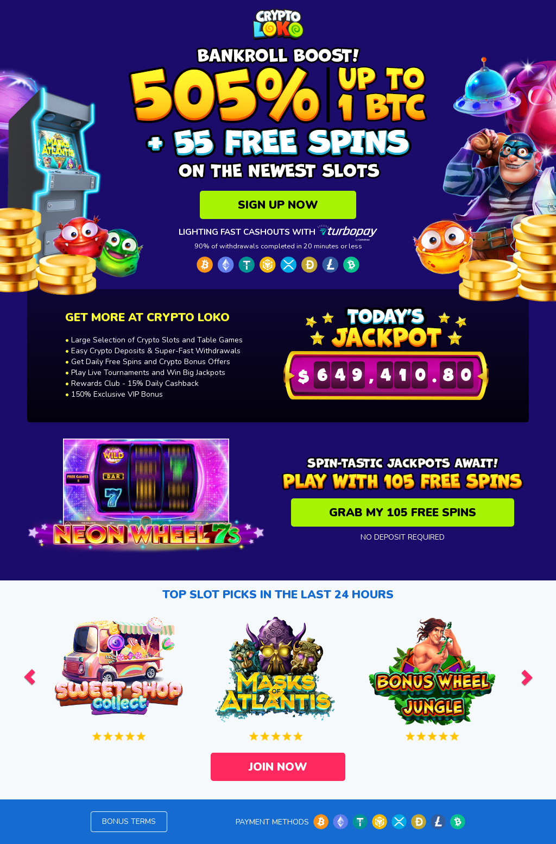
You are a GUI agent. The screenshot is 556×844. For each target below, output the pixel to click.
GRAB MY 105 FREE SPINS (402, 512)
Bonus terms (129, 821)
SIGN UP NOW (278, 204)
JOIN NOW (278, 766)
